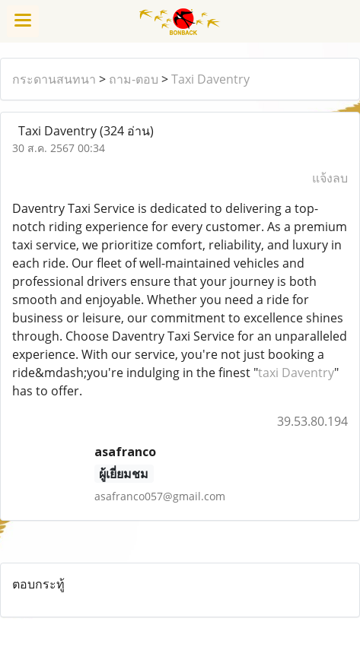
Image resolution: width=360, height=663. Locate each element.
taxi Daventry (296, 372)
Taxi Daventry (210, 79)
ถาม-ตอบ (133, 79)
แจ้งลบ (330, 178)
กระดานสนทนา (54, 79)
